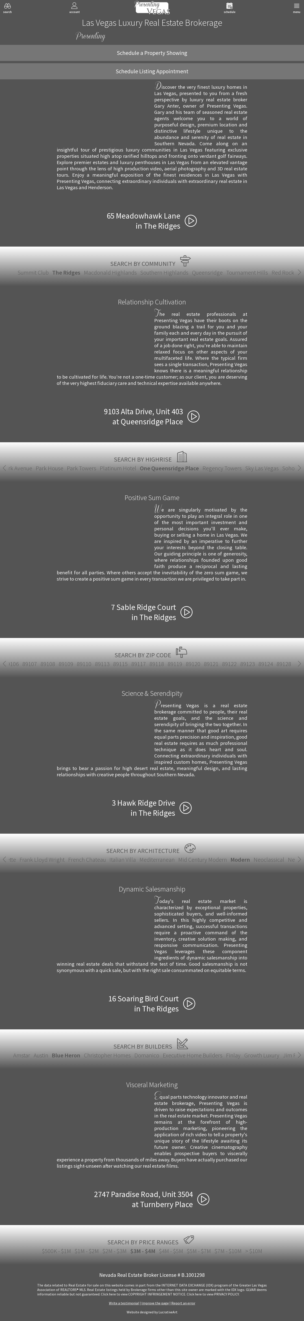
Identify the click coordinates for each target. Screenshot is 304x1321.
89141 (207, 664)
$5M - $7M (199, 1251)
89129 (79, 664)
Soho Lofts (277, 468)
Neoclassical (180, 859)
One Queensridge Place (152, 468)
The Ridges (66, 272)
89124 (42, 664)
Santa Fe (249, 859)
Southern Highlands (164, 272)
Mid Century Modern (114, 859)
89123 (24, 664)
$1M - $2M (87, 1251)
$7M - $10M (228, 1251)
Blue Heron (66, 1055)
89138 (171, 664)
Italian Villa (34, 859)
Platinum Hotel (101, 468)
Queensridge (207, 272)
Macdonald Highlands (110, 272)
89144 (261, 664)
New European (217, 859)
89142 (225, 664)
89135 (152, 664)
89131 (115, 664)
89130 (97, 664)
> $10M (253, 1251)
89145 (280, 664)
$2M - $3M (114, 1251)
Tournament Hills (247, 272)
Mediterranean (69, 859)
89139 (189, 664)
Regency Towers (204, 468)
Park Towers (64, 468)
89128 (61, 664)
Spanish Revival (281, 859)
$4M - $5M (171, 1251)
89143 (243, 664)
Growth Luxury (261, 1055)
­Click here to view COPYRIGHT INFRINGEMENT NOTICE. (143, 1294)
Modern (152, 859)
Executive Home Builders (192, 1055)
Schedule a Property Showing (152, 52)
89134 (133, 664)
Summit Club (33, 272)
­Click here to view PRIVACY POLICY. (213, 1294)
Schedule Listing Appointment (152, 71)
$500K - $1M (56, 1251)
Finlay (233, 1055)
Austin (41, 1055)
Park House (32, 468)
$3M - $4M (142, 1251)
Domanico (146, 1055)
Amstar (21, 1055)
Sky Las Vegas (244, 468)
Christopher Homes (107, 1055)
